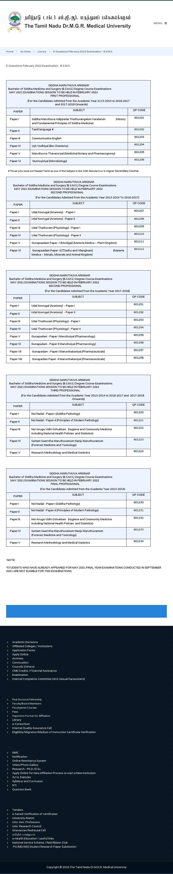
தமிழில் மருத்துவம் (23, 834)
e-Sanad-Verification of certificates (35, 814)
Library (42, 51)
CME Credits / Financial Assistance (34, 670)
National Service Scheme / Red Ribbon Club (40, 842)
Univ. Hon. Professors (26, 822)
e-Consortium (21, 724)
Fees (15, 711)
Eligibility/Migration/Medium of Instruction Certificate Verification (54, 732)
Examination (20, 675)
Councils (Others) (23, 666)
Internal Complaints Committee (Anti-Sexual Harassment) (48, 679)
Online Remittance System (29, 760)
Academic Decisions (25, 642)
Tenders (17, 810)
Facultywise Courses (24, 707)
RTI (14, 785)
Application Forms (23, 650)
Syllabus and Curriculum (27, 781)
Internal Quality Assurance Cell (32, 728)
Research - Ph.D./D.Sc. (26, 769)
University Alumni (23, 818)
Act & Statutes (21, 777)
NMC (15, 752)
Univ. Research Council (26, 826)
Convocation (20, 662)
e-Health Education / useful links (33, 838)
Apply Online (20, 654)
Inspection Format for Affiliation (31, 715)
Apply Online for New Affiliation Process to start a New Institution (54, 773)
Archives (25, 51)
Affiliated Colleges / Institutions (32, 646)
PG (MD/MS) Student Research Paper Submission (44, 846)
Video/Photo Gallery (25, 765)
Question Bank (21, 789)
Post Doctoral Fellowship (27, 699)
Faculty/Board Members (26, 703)
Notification (19, 756)
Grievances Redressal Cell (29, 830)
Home (9, 51)
